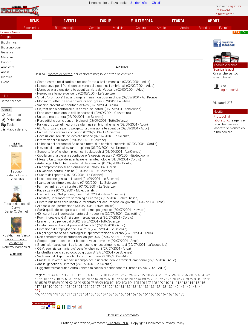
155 (91, 294)
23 (126, 275)
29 (152, 275)
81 (200, 279)
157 (103, 294)
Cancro (141, 28)
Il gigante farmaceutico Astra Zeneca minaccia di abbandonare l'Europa (87, 268)
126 (91, 287)
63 (122, 279)
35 (178, 275)
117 (37, 287)
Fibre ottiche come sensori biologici (62, 121)
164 (145, 294)
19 (109, 275)
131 (121, 287)
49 (62, 279)
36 (182, 275)
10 (70, 275)
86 (45, 283)
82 (204, 279)
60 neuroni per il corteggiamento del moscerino (70, 214)
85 (41, 283)
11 (75, 275)
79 (191, 279)
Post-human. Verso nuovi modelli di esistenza (16, 239)
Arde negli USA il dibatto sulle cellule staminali (69, 163)
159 (115, 294)
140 (175, 287)
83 (208, 279)
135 (145, 287)
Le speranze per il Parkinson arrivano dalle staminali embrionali (81, 86)
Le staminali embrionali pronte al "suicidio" (66, 225)
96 (88, 283)
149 (55, 294)
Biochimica (31, 28)
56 (92, 279)
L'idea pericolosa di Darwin (16, 206)
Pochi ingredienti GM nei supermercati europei (69, 217)
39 (195, 275)
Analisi (184, 28)
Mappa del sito (17, 129)
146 (37, 294)
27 (143, 275)
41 (204, 275)
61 (114, 279)
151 (67, 294)
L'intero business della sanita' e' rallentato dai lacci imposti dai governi (86, 202)
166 (157, 294)
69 (148, 279)
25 (135, 275)
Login (223, 90)
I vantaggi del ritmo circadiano (58, 183)
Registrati (234, 6)
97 (92, 283)
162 (133, 294)
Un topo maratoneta (51, 117)
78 (187, 279)
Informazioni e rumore (53, 140)
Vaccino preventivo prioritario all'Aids (63, 105)
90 (62, 283)
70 (152, 279)
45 (45, 279)
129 (109, 287)
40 (199, 275)
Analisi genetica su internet (56, 264)
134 (139, 287)
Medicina (119, 28)
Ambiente (163, 28)
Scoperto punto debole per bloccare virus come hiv (73, 241)
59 (105, 279)
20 (113, 275)
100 (106, 283)
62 (118, 279)
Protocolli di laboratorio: (222, 118)
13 (83, 275)
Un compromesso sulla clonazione (61, 167)
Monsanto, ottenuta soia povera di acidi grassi (70, 101)
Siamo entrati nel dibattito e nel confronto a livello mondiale (79, 82)
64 (127, 279)
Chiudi (156, 3)
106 (142, 283)
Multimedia (142, 21)
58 (101, 279)
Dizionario (14, 120)
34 (174, 275)
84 (36, 283)
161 (127, 294)
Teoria (177, 21)
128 (103, 287)
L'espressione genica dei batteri (59, 179)
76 (178, 279)
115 (196, 283)
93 (75, 283)
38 (191, 275)
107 (148, 283)
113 (184, 283)
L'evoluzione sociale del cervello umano (65, 136)
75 (174, 279)
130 (115, 287)
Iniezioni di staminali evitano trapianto (63, 148)
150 (61, 294)
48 (58, 279)
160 (121, 294)
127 (97, 287)
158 (109, 294)
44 (41, 279)
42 (208, 275)
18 (105, 275)
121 (61, 287)
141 (181, 287)
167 (163, 294)
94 (79, 283)
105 (136, 283)
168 (169, 294)
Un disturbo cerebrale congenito (59, 132)
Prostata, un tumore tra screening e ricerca (67, 198)
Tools (11, 125)
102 (118, 283)
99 (101, 283)
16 (96, 275)
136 (151, 287)
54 (84, 279)
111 (172, 283)
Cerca (6, 109)
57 (96, 279)
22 (122, 275)
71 (157, 279)
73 (165, 279)
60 (109, 279)
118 (43, 287)
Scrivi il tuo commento (123, 315)
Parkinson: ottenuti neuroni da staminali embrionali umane (78, 124)
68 (144, 279)
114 (190, 283)
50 (66, 279)
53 (79, 279)
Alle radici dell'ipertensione (55, 206)
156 (97, 294)
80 (195, 279)
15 (92, 275)
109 (160, 283)
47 (53, 279)
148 (49, 294)
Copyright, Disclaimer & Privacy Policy (157, 323)
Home (4, 32)
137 (157, 287)
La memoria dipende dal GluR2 (58, 221)
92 (71, 283)
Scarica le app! (223, 70)
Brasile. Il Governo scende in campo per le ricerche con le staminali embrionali (92, 260)
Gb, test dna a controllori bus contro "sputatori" (70, 109)
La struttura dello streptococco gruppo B (66, 252)
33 (169, 275)
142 (187, 287)
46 (49, 279)
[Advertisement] (122, 46)
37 (186, 275)
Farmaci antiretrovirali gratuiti (57, 186)
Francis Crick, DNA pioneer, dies (59, 194)
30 (156, 275)
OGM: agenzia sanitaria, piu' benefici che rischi (69, 248)
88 (53, 283)
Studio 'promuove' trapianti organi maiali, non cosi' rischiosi (79, 97)
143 (193, 287)
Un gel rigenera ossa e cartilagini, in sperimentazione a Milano (80, 233)
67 (139, 279)
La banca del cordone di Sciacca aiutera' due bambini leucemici (81, 144)
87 (49, 283)
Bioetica (204, 28)
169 (175, 294)
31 (161, 275)
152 (73, 294)
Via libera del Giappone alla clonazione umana (69, 256)
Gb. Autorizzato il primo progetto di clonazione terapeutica (78, 128)
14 (88, 275)
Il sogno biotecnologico (16, 173)
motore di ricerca (60, 74)
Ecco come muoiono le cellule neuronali (65, 113)
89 (58, 283)
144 (199, 287)
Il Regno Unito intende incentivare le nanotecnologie (73, 159)
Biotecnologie (64, 28)
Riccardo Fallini (118, 323)
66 (135, 279)
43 (36, 279)
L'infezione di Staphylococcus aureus (63, 229)
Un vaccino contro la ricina (56, 171)
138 (163, 287)
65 (131, 279)
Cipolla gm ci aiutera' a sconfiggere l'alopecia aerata (73, 155)
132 (127, 287)
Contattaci (14, 115)
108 (154, 283)
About (214, 21)
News (34, 21)
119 (49, 287)
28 (148, 275)
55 (88, 279)
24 (131, 275)
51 (71, 279)
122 (67, 287)
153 (79, 294)
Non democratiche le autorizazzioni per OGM (69, 237)
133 (133, 287)
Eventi (70, 21)
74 (169, 279)
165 (151, 294)
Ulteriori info (138, 3)
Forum (106, 21)
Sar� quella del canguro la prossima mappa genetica (75, 210)
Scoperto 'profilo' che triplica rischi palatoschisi (70, 152)
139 (169, 287)
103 (124, 283)
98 (96, 283)
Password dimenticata (224, 12)
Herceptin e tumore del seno (57, 93)
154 (85, 294)
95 (84, 283)
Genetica (95, 28)
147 (43, 294)
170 (181, 294)
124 (79, 287)
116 (202, 283)
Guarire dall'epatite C (51, 175)
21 (118, 275)
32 (165, 275)
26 (139, 275)
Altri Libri (16, 254)
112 (178, 283)
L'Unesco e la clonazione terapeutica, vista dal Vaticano (76, 90)
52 (75, 279)
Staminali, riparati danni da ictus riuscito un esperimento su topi (82, 245)
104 (130, 283)
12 (79, 275)
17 (101, 275)
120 (55, 287)
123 (73, 287)
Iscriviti (234, 90)
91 (66, 283)
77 (182, 279)
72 (161, 279)
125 (85, 287)
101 (112, 283)
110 (166, 283)
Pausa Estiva (46, 190)
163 (139, 294)
